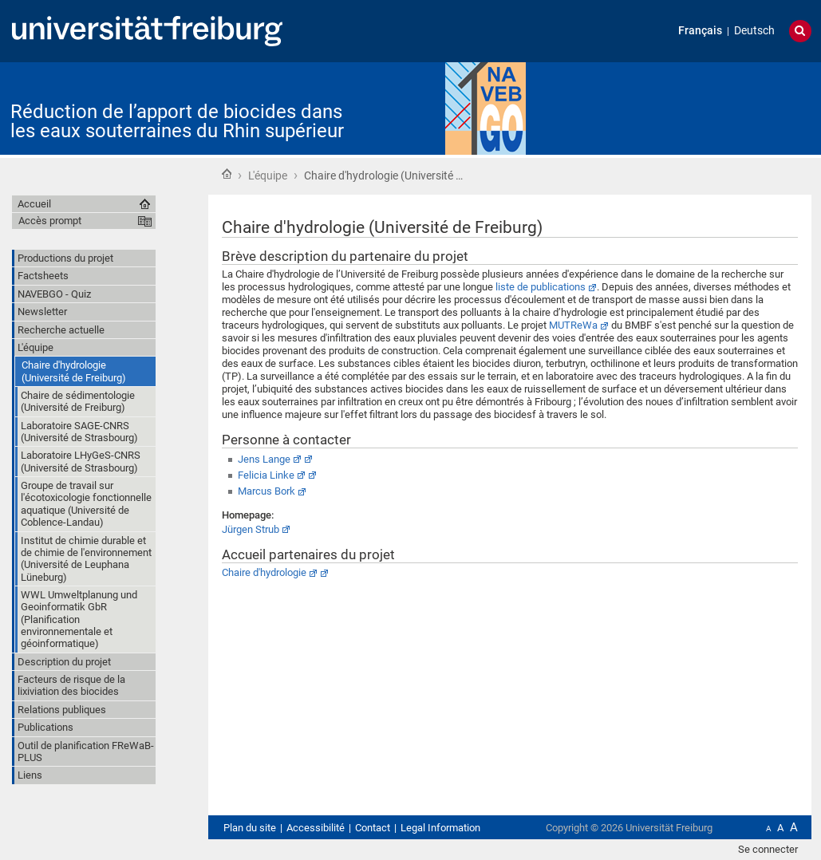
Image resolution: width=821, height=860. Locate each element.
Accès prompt (49, 221)
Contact (372, 828)
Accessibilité (315, 828)
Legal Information (440, 828)
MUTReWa (573, 325)
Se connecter (768, 849)
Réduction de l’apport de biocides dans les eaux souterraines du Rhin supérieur (177, 121)
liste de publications (540, 287)
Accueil (226, 173)
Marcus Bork (266, 491)
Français (700, 30)
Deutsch (754, 30)
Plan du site (249, 828)
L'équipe (267, 175)
